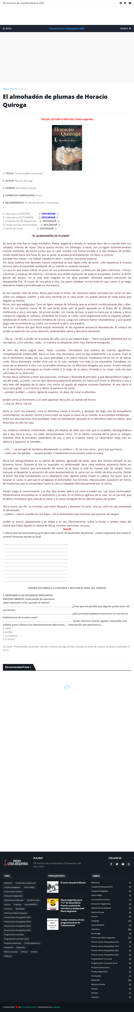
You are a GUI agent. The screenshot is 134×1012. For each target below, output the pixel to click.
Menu (9, 28)
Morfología (20, 909)
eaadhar (56, 1007)
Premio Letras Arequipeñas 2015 (17, 917)
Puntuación (8, 947)
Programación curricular (14, 934)
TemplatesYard (28, 1007)
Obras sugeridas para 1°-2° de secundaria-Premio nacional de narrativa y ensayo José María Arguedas (72, 906)
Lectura (23, 88)
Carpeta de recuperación (26, 883)
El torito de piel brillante (73, 882)
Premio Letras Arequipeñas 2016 (17, 921)
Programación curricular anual (16, 939)
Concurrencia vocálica (13, 891)
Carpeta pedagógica (12, 887)
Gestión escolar (33, 900)
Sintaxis (24, 952)
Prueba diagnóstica (32, 943)
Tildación (7, 956)
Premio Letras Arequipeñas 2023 (17, 930)
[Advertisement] (67, 15)
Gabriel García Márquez (13, 900)
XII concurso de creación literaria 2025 (23, 3)
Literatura (8, 909)
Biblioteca (8, 883)
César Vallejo (29, 887)
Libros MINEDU (31, 904)
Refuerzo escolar (11, 952)
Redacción (21, 947)
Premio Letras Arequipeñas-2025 (67, 28)
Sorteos (34, 952)
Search (124, 28)
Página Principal (10, 88)
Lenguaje (17, 904)
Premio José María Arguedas (15, 913)
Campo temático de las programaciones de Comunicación (72, 922)
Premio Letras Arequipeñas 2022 (17, 926)
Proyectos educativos (12, 943)
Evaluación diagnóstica (13, 896)
